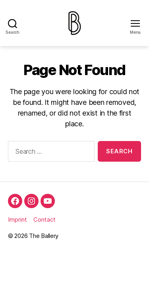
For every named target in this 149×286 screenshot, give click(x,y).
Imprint (17, 219)
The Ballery (43, 236)
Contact (44, 219)
